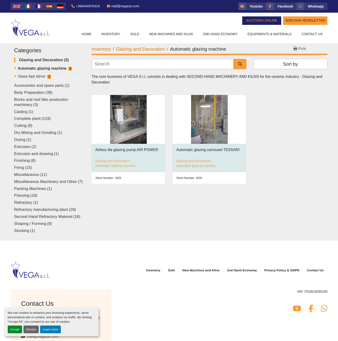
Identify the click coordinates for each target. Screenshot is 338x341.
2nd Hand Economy (220, 34)
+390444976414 (88, 6)
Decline (31, 329)
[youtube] (252, 6)
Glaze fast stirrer (31, 76)
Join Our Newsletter (305, 20)
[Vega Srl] (30, 270)
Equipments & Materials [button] (269, 34)
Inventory (110, 34)
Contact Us (312, 34)
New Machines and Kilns (171, 34)
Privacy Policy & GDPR (281, 270)
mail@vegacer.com (125, 6)
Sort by (290, 64)
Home (87, 34)
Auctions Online (261, 20)
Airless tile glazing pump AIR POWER (126, 150)
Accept (14, 329)
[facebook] (281, 6)
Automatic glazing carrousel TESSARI (207, 150)
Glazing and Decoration (112, 161)
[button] (110, 34)
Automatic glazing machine (42, 68)
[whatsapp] (312, 6)
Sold (134, 34)
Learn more (50, 329)
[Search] (163, 64)
